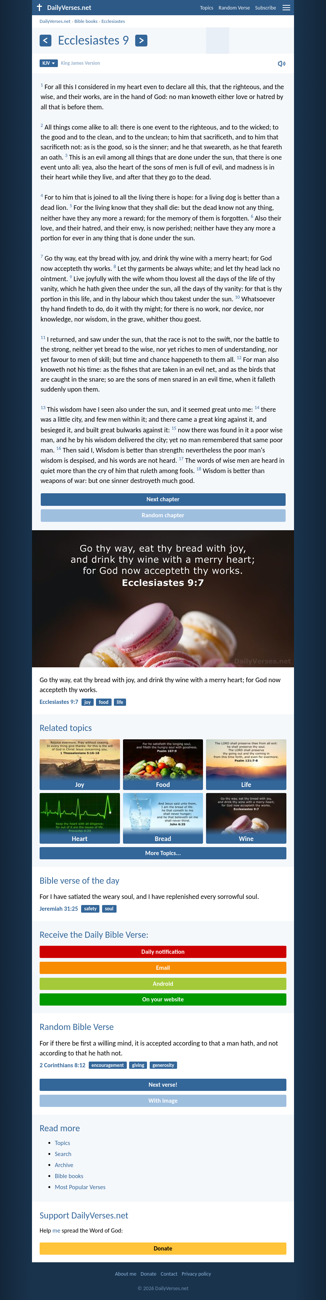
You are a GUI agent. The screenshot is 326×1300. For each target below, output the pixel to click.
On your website (163, 999)
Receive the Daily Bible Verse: (94, 934)
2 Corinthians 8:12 (62, 1065)
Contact (169, 1274)
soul (109, 908)
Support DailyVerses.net (84, 1215)
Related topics (66, 727)
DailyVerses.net (55, 21)
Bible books (85, 21)
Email (163, 967)
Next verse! (163, 1084)
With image (163, 1100)
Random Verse (234, 8)
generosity (163, 1065)
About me (125, 1274)
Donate (163, 1248)
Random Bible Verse (77, 1026)
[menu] (286, 10)
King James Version (80, 63)
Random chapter (163, 515)
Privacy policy (196, 1274)
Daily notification (162, 951)
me (57, 1230)
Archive (64, 1165)
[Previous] (45, 40)
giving (138, 1065)
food (104, 702)
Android (163, 983)
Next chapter (163, 499)
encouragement (107, 1065)
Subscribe (265, 8)
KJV (49, 63)
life (120, 702)
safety (90, 908)
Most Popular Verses (80, 1187)
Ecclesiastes (113, 21)
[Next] (141, 40)
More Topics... (163, 853)
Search (63, 1154)
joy (88, 702)
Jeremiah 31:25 (59, 908)
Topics (206, 8)
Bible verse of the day (79, 880)
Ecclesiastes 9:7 (59, 701)
